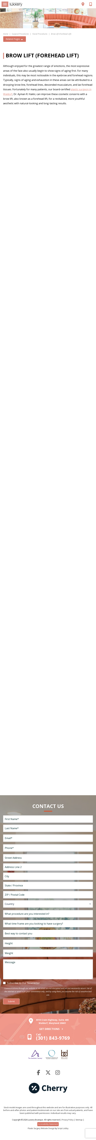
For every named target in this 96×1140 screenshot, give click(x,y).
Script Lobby (62, 1128)
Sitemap (79, 1119)
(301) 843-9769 (53, 1038)
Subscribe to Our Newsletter (23, 983)
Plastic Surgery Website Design (41, 1128)
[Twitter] (48, 1073)
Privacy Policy (68, 1119)
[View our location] (84, 4)
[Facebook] (38, 1073)
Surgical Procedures (20, 33)
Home (5, 33)
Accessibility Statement (48, 1124)
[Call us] (91, 4)
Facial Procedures (39, 33)
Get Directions (51, 1029)
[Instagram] (58, 1073)
